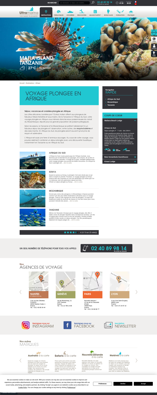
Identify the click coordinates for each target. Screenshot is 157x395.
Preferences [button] (71, 387)
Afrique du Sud (57, 152)
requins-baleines (84, 128)
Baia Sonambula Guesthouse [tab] (116, 157)
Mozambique (56, 190)
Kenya (52, 171)
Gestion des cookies (9, 392)
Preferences (102, 384)
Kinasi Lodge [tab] (109, 161)
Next (136, 292)
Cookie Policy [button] (22, 387)
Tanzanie (54, 209)
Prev (20, 292)
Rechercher (52, 2)
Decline (122, 384)
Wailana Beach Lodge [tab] (113, 121)
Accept (143, 384)
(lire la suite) (68, 163)
